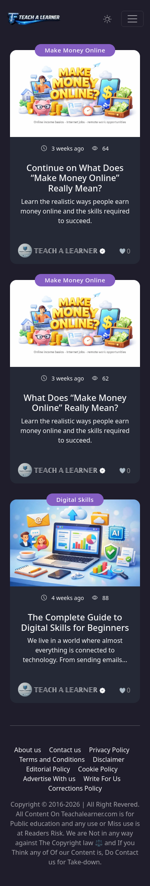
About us (27, 749)
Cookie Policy (98, 769)
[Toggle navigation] (132, 19)
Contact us (65, 749)
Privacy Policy (109, 749)
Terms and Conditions (52, 759)
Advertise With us (49, 778)
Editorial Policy (48, 769)
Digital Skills (75, 499)
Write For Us (102, 778)
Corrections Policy (75, 788)
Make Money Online (75, 50)
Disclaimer (108, 759)
